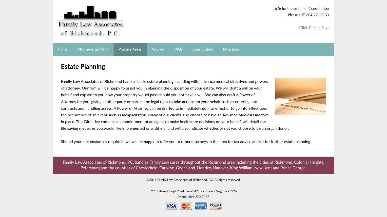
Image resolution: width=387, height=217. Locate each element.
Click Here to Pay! (314, 28)
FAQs (178, 49)
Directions (231, 49)
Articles (158, 49)
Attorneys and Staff (93, 49)
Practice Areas (130, 49)
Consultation (203, 49)
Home (63, 49)
